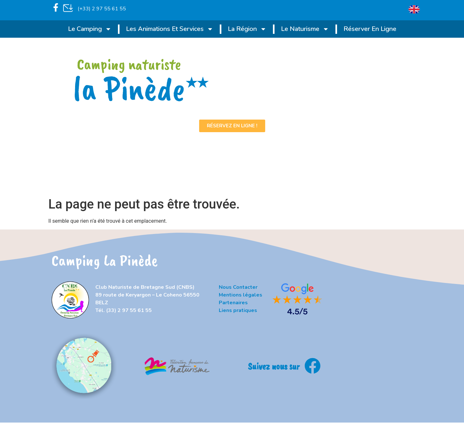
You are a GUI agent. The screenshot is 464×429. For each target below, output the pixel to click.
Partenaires (233, 302)
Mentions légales (240, 294)
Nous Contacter (238, 287)
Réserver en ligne (369, 28)
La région (247, 29)
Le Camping (89, 29)
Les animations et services (169, 29)
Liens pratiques (238, 310)
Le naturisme (305, 29)
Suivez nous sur (274, 366)
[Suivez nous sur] (312, 366)
